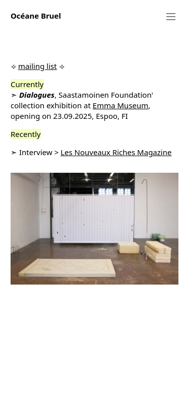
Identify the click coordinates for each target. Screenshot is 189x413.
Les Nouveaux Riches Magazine (115, 152)
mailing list (37, 66)
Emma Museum (121, 105)
